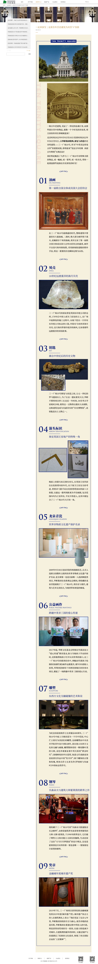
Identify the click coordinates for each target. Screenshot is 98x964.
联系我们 (63, 2)
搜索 (29, 54)
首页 (22, 2)
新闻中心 (38, 2)
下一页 (28, 50)
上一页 (9, 50)
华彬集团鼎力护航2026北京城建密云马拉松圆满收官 (18, 35)
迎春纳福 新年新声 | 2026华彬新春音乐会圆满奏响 (18, 39)
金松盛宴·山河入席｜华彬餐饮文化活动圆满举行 (18, 28)
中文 (86, 1)
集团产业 (46, 2)
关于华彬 (30, 2)
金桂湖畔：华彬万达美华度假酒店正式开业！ (18, 20)
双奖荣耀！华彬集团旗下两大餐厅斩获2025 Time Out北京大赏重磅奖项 (18, 43)
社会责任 (55, 2)
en (88, 1)
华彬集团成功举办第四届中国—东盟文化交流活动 (18, 24)
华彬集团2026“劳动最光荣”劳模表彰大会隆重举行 (18, 31)
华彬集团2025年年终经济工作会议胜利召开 (18, 47)
